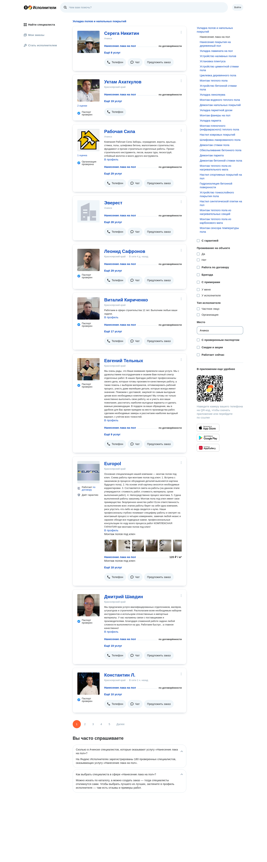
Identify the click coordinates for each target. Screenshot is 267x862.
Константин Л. (119, 674)
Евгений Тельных (123, 360)
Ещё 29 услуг (113, 173)
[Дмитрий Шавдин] (88, 605)
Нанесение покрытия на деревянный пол (215, 43)
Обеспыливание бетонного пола (220, 150)
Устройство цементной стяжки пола (219, 68)
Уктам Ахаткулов (122, 81)
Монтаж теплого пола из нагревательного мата (215, 167)
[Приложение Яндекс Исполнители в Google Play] (208, 438)
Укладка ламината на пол (216, 50)
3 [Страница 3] (93, 724)
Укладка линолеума (212, 94)
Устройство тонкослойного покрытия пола (217, 194)
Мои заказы (34, 34)
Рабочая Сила (119, 131)
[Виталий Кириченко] (88, 308)
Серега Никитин (121, 33)
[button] (115, 62)
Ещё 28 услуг (113, 222)
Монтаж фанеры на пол (215, 115)
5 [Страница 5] (109, 724)
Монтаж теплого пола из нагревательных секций (215, 212)
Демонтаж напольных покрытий (220, 105)
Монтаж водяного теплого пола (220, 99)
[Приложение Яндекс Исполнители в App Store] (208, 428)
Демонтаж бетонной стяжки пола (221, 160)
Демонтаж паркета (212, 155)
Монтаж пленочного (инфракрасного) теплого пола (219, 127)
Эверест (113, 202)
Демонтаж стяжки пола (214, 145)
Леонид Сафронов (124, 251)
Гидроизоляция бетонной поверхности (216, 185)
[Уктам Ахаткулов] (88, 90)
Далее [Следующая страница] (120, 724)
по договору (88, 488)
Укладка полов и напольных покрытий (215, 29)
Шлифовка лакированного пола (220, 139)
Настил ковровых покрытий (217, 134)
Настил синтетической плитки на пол (221, 203)
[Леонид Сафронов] (88, 260)
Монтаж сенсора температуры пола (219, 229)
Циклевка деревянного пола (218, 75)
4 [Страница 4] (101, 724)
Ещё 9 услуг (112, 434)
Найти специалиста (39, 24)
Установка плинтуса (212, 61)
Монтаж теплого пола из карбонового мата (215, 220)
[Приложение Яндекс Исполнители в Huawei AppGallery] (208, 448)
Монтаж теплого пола (214, 80)
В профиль (111, 159)
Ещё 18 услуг (113, 567)
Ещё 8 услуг (112, 52)
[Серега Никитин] (88, 42)
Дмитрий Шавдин (123, 596)
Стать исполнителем (40, 45)
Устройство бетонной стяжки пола (218, 87)
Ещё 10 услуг (113, 694)
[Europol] (88, 472)
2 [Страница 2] (85, 724)
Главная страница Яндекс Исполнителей (40, 7)
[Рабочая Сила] (88, 140)
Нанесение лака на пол (120, 45)
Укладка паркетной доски (216, 110)
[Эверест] (88, 211)
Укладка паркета (210, 120)
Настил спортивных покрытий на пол (221, 176)
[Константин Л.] (88, 683)
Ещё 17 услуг (113, 331)
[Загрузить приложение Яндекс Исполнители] (220, 388)
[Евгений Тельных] (88, 369)
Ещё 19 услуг (113, 101)
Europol (112, 463)
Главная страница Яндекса (26, 7)
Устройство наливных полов (218, 56)
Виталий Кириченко (126, 299)
